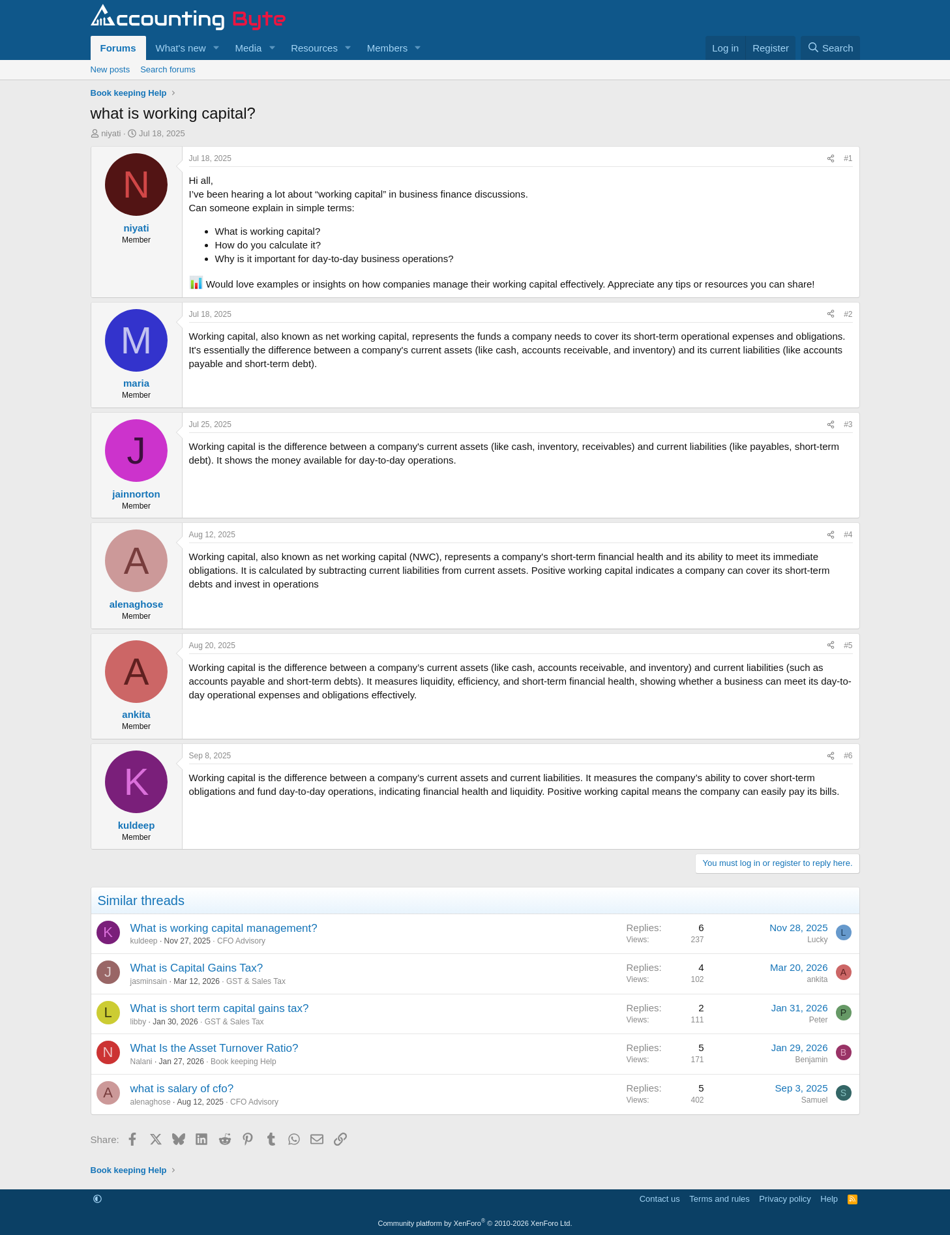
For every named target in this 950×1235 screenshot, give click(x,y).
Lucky (817, 939)
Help (829, 1199)
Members (387, 47)
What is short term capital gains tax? (219, 1008)
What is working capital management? (224, 928)
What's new (181, 47)
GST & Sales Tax (256, 981)
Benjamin (811, 1059)
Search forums (168, 69)
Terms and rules (719, 1199)
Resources (314, 47)
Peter (818, 1019)
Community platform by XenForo (475, 1223)
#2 (848, 314)
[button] (216, 48)
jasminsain (149, 981)
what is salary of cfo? (182, 1088)
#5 (848, 645)
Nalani (141, 1061)
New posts (110, 69)
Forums (118, 47)
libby (138, 1021)
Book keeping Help (243, 1061)
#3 (848, 424)
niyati (111, 133)
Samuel (814, 1100)
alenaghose (150, 1102)
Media (248, 47)
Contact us (660, 1199)
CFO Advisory (241, 940)
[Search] (830, 48)
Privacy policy (784, 1199)
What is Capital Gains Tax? (196, 968)
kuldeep (144, 940)
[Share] (830, 158)
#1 (848, 158)
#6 (848, 755)
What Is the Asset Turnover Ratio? (214, 1048)
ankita (817, 979)
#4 (848, 534)
